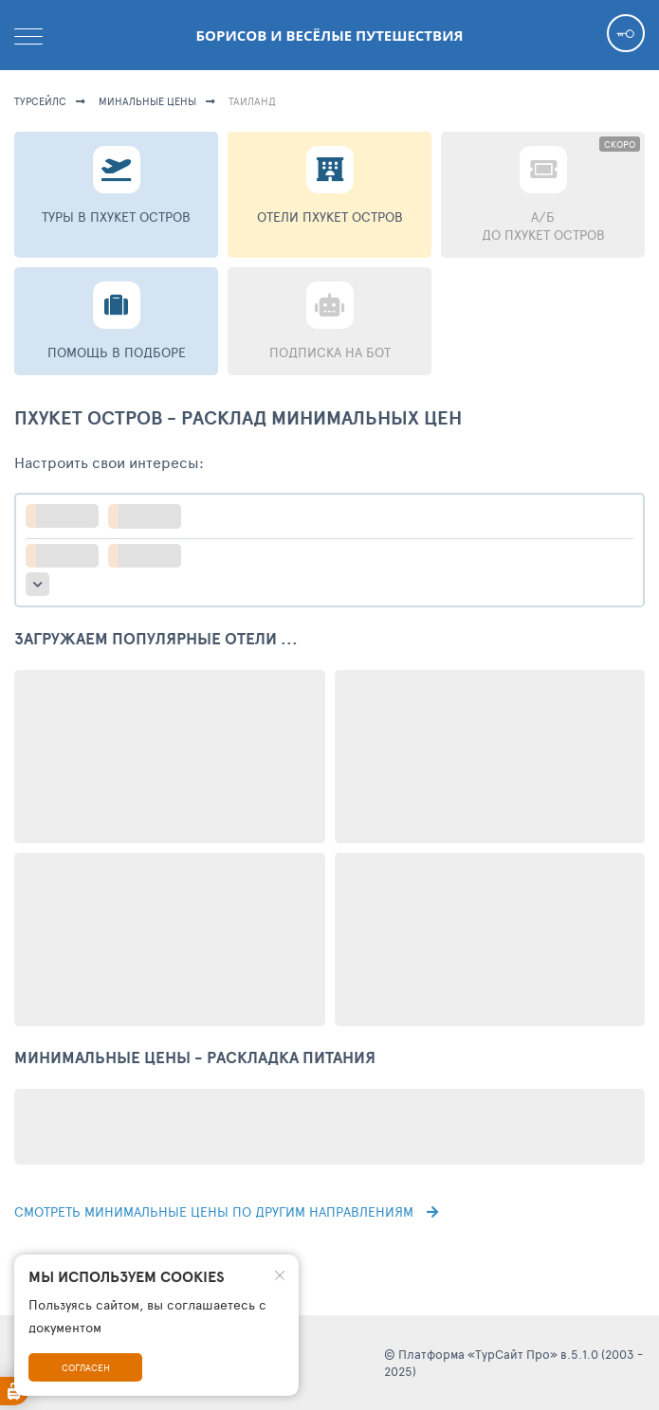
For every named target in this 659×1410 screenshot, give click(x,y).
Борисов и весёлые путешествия (330, 35)
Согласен (86, 1367)
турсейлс (40, 101)
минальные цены (147, 101)
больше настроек (37, 584)
